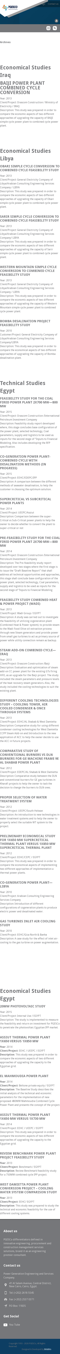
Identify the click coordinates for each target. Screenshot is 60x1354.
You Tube (14, 1324)
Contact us (53, 4)
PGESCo (5, 34)
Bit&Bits (47, 1349)
